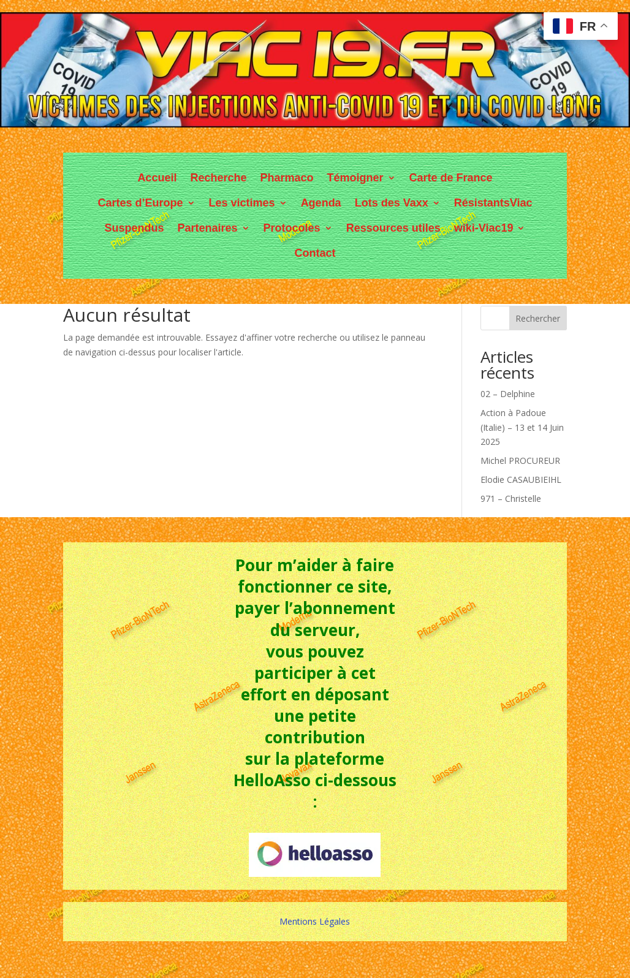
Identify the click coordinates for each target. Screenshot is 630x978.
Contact (314, 253)
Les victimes (242, 203)
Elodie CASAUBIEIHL (520, 479)
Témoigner (355, 178)
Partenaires (208, 228)
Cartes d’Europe (140, 203)
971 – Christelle (510, 498)
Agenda (321, 203)
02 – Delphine (507, 394)
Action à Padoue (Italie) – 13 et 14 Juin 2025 (522, 427)
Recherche (218, 178)
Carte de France (451, 178)
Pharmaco (286, 178)
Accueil (156, 178)
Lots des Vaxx (391, 203)
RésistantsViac (493, 203)
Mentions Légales (314, 921)
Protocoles (292, 228)
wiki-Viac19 (484, 228)
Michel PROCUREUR (520, 460)
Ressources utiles (393, 228)
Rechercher (537, 318)
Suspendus (134, 228)
